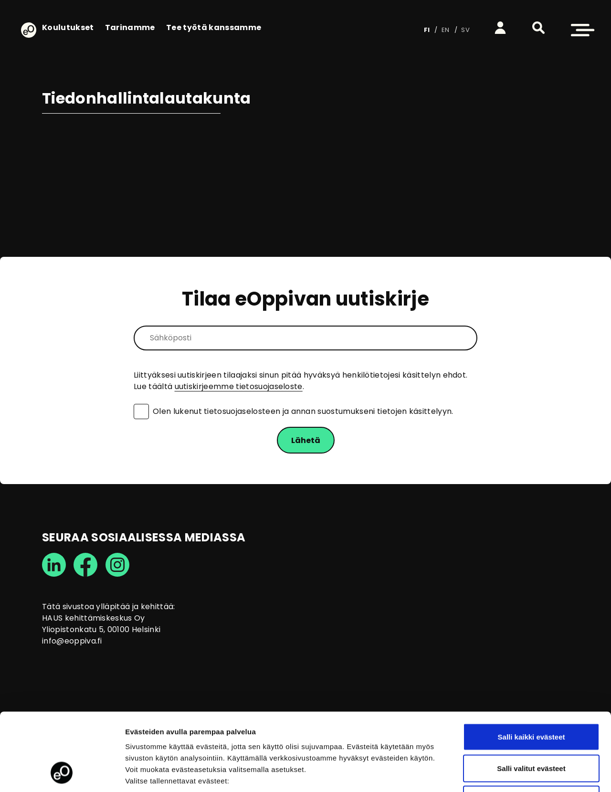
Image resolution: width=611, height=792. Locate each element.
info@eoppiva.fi (72, 640)
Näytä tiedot (510, 773)
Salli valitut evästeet (531, 698)
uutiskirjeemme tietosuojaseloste (239, 386)
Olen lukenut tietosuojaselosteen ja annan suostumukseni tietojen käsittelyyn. (303, 411)
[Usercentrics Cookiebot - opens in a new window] (62, 773)
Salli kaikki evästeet (531, 667)
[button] (538, 27)
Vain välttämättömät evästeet (531, 729)
